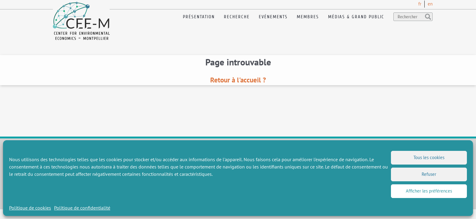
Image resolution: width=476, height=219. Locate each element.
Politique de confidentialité (82, 208)
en (430, 4)
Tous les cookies (428, 157)
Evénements (273, 16)
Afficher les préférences (429, 191)
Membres (308, 16)
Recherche (237, 16)
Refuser (429, 174)
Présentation (199, 16)
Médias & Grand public (356, 16)
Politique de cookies (30, 208)
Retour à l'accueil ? (238, 79)
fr (419, 4)
